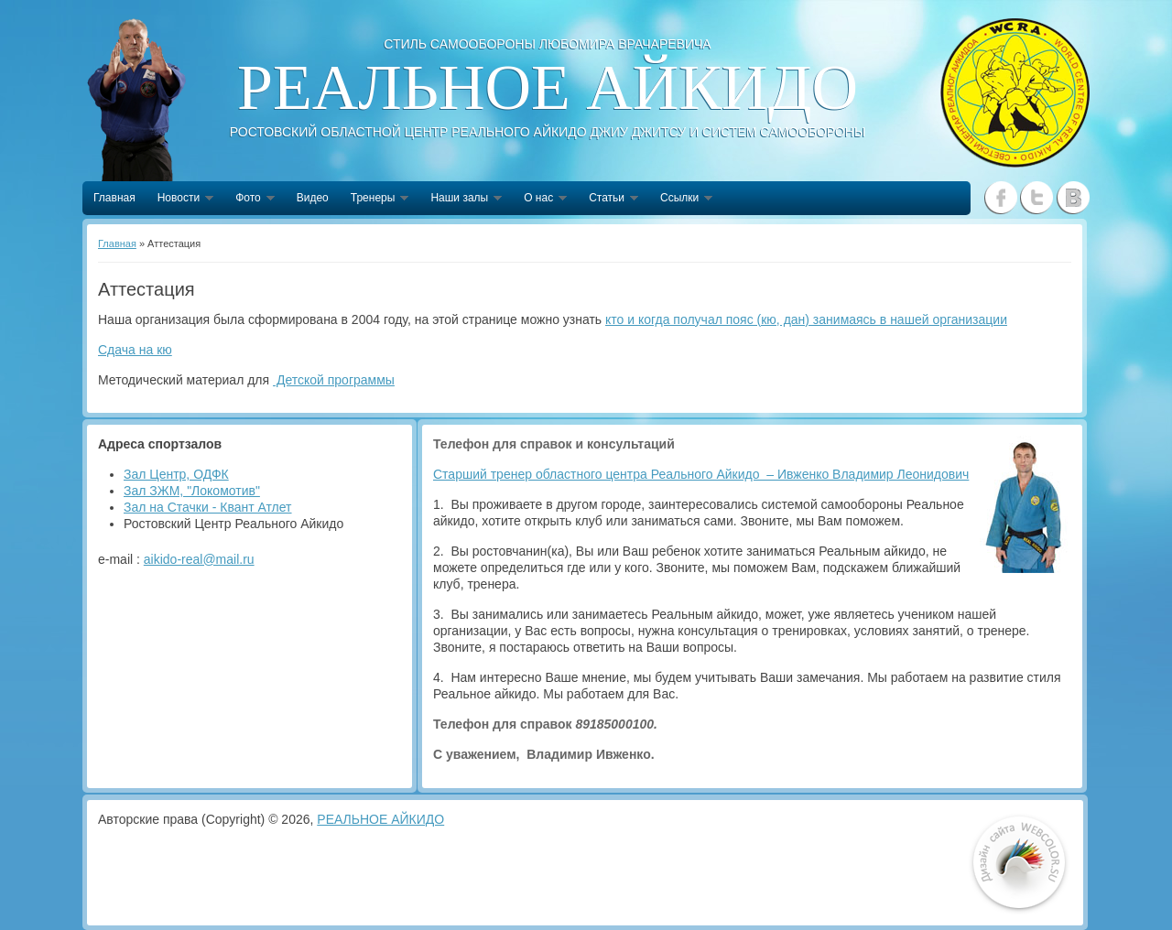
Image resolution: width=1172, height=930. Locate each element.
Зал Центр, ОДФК (176, 474)
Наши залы (460, 199)
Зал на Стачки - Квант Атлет (208, 507)
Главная (114, 197)
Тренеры (374, 199)
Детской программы (334, 380)
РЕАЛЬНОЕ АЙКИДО (380, 819)
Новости (179, 199)
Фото (249, 199)
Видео (313, 197)
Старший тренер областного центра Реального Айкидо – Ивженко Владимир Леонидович (701, 474)
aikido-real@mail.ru (199, 559)
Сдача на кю (135, 349)
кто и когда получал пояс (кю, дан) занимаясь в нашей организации (806, 319)
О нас (540, 199)
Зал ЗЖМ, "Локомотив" (192, 490)
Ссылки (680, 199)
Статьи (608, 199)
